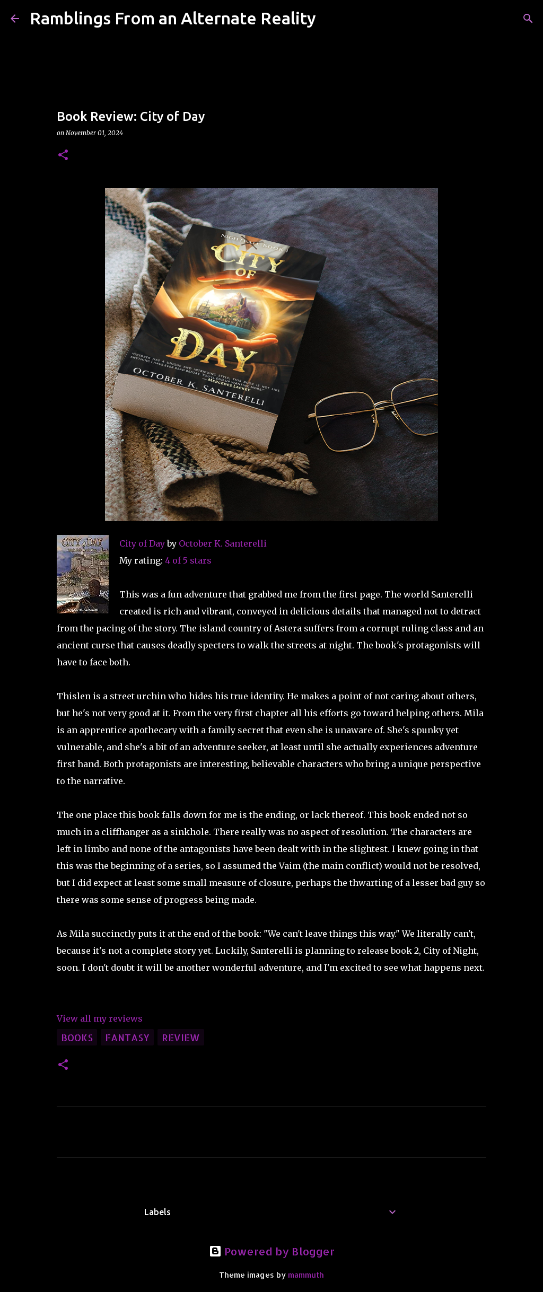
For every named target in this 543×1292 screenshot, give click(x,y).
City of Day (142, 543)
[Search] (331, 18)
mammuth (306, 1274)
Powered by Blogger (272, 1251)
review (181, 1037)
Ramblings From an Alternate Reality (173, 18)
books (77, 1037)
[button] (63, 155)
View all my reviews (100, 1018)
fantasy (127, 1037)
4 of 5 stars (188, 560)
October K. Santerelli (223, 543)
